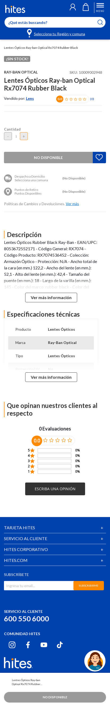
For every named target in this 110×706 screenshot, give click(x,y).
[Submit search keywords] (103, 22)
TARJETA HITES (19, 527)
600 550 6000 (26, 618)
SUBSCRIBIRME (88, 585)
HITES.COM (16, 560)
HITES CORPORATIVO (26, 549)
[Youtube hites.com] (44, 645)
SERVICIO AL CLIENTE (25, 538)
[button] (73, 7)
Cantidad (12, 129)
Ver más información (51, 297)
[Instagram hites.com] (12, 645)
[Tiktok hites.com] (59, 645)
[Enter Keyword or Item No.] (55, 22)
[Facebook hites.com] (28, 645)
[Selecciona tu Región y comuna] (56, 33)
